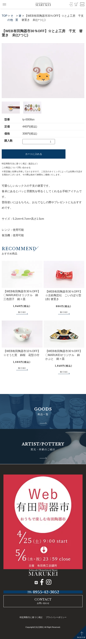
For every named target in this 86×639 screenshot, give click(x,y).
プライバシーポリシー (56, 617)
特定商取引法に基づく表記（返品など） (20, 163)
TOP (4, 15)
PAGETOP (81, 637)
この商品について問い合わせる (16, 167)
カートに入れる (33, 154)
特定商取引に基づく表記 (31, 617)
